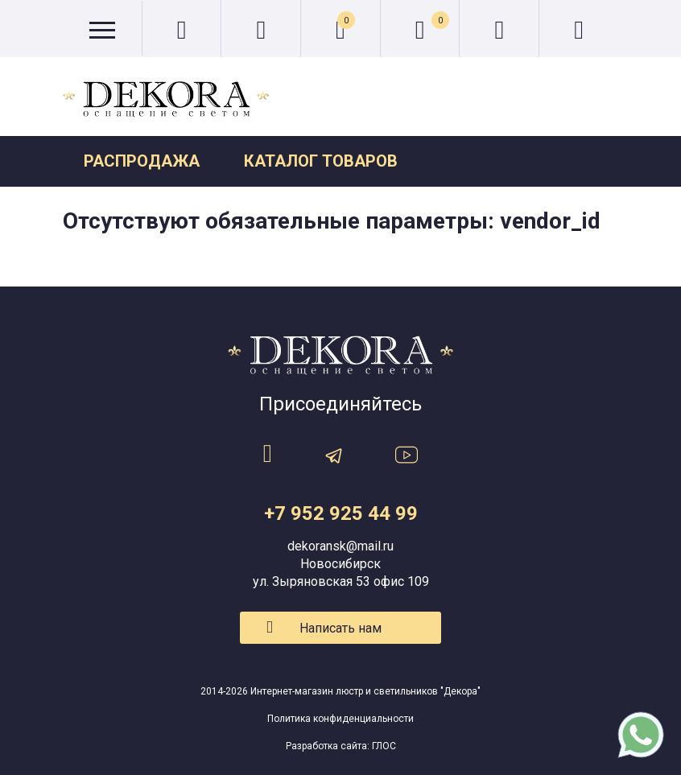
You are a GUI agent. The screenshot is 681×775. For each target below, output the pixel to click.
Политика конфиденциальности (340, 718)
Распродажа (142, 161)
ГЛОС (384, 746)
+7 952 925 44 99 (341, 513)
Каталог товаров (321, 161)
